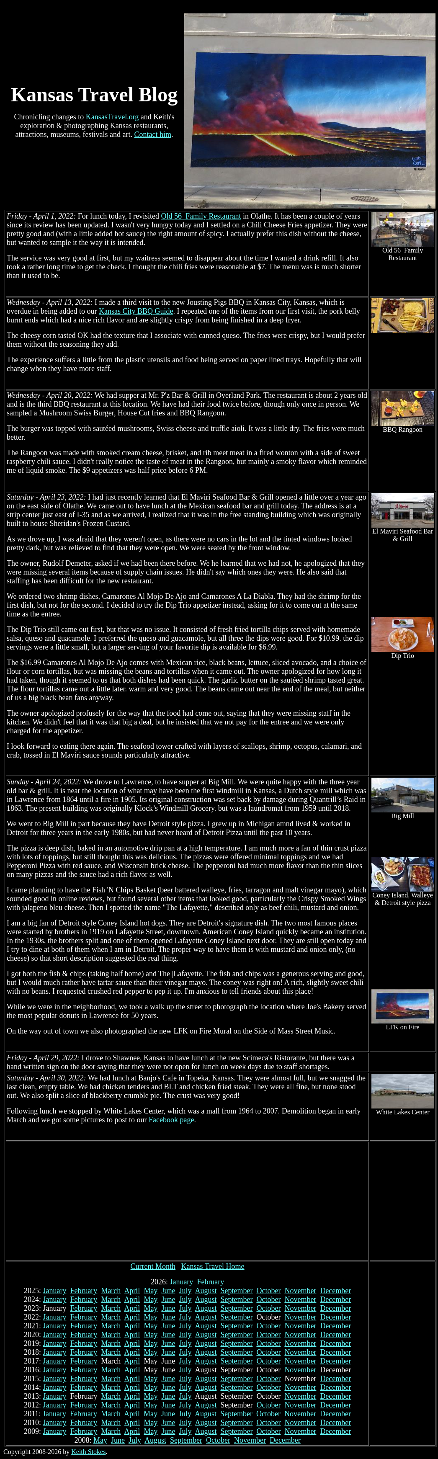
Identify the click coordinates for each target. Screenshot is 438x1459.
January (181, 1282)
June (168, 1290)
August (205, 1290)
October (268, 1290)
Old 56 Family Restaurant (201, 216)
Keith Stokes (88, 1451)
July (185, 1290)
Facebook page (171, 1120)
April (132, 1290)
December (335, 1290)
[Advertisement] (187, 1201)
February (210, 1282)
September (236, 1290)
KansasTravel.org (112, 117)
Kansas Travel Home (213, 1266)
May (150, 1290)
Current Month (153, 1266)
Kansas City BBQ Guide (136, 311)
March (111, 1290)
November (300, 1290)
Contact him (152, 134)
